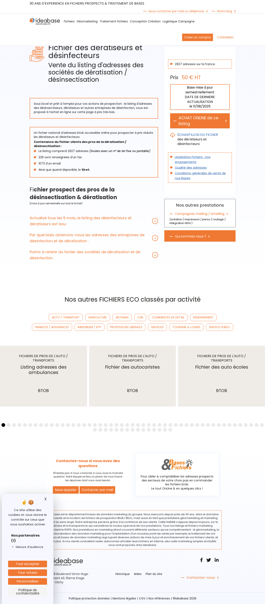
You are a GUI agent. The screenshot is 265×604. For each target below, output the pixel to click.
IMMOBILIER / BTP (89, 327)
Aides (138, 574)
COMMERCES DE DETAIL (168, 317)
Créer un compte (197, 37)
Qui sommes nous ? (190, 237)
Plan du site (154, 574)
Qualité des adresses (190, 168)
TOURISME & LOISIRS (186, 327)
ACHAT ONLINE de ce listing (200, 121)
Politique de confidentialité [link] (27, 592)
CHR (140, 317)
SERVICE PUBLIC (219, 327)
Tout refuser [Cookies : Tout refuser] (28, 572)
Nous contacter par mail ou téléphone (176, 11)
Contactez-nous (200, 577)
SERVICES (157, 327)
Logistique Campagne (179, 21)
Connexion (225, 37)
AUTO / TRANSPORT (66, 317)
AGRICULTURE (97, 317)
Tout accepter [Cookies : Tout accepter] (28, 563)
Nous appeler (66, 489)
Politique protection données (89, 598)
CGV (143, 598)
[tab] (94, 220)
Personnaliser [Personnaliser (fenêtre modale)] (28, 581)
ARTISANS (122, 317)
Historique (122, 574)
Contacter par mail (97, 489)
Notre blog (224, 11)
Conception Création (145, 21)
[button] (94, 220)
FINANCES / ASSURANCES (52, 327)
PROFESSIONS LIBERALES (126, 327)
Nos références (160, 598)
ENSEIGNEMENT (203, 317)
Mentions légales (125, 598)
